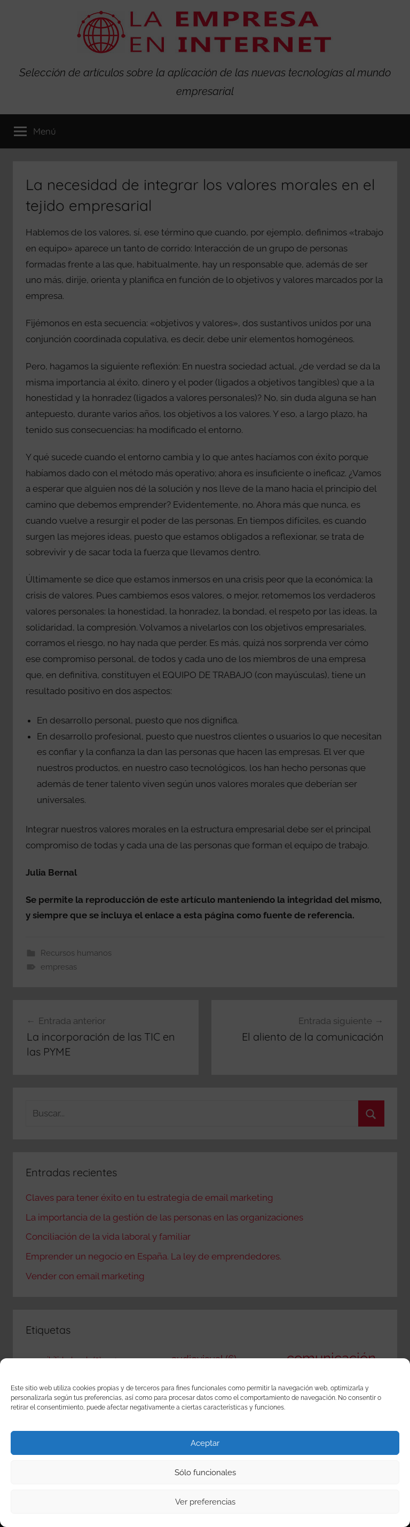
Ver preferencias (205, 1502)
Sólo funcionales (205, 1472)
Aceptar (205, 1443)
